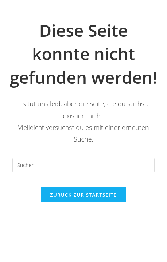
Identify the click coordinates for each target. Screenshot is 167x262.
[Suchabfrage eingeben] (83, 165)
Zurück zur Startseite (83, 194)
